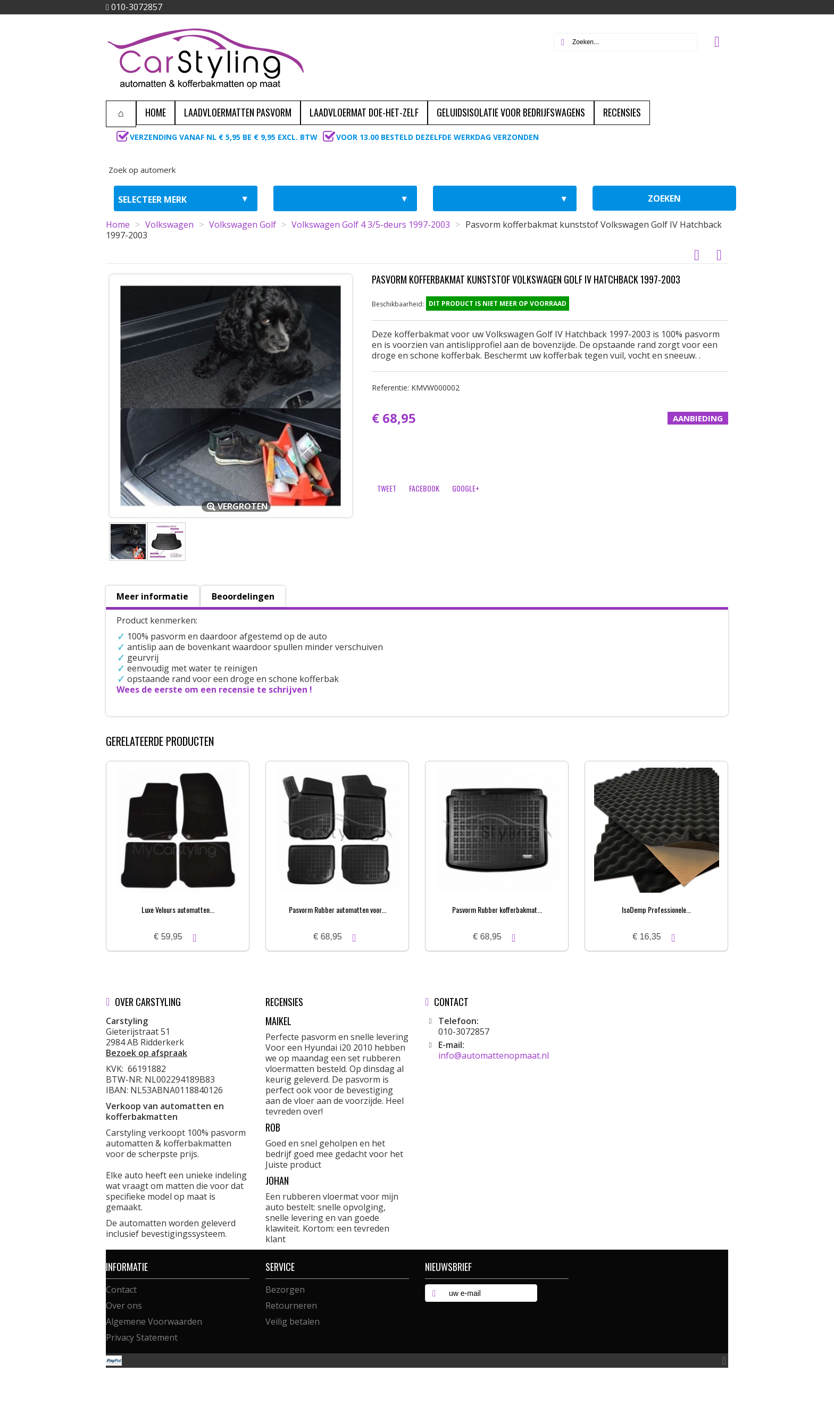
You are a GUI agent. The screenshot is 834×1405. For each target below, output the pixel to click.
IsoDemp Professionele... (656, 909)
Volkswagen (169, 224)
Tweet (386, 488)
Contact (121, 1289)
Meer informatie (152, 596)
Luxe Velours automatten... (177, 909)
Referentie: (416, 388)
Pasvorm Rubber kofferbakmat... (497, 909)
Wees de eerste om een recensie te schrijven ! (214, 689)
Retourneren (291, 1305)
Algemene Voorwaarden (154, 1321)
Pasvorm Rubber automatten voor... (337, 909)
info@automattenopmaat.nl (493, 1055)
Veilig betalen (292, 1321)
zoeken (664, 198)
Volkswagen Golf (242, 224)
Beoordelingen (243, 596)
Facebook (424, 488)
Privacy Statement (142, 1337)
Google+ (465, 488)
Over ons (124, 1305)
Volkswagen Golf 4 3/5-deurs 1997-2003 (370, 224)
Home (118, 224)
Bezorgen (285, 1289)
